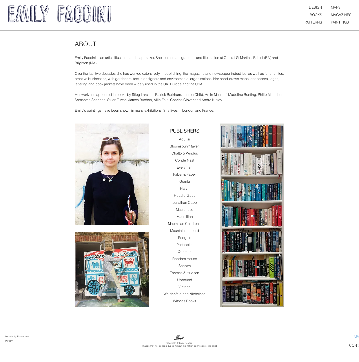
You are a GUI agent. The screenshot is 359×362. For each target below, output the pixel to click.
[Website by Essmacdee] (18, 336)
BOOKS (316, 15)
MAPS (336, 7)
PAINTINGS (340, 22)
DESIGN (315, 7)
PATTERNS (313, 22)
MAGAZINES (341, 15)
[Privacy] (13, 341)
